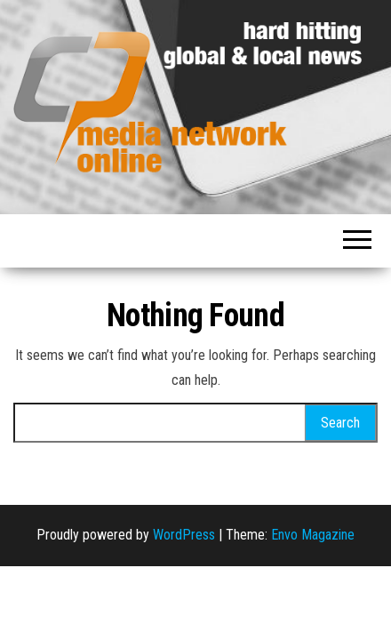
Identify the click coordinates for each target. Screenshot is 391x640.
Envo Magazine (313, 534)
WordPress (184, 534)
